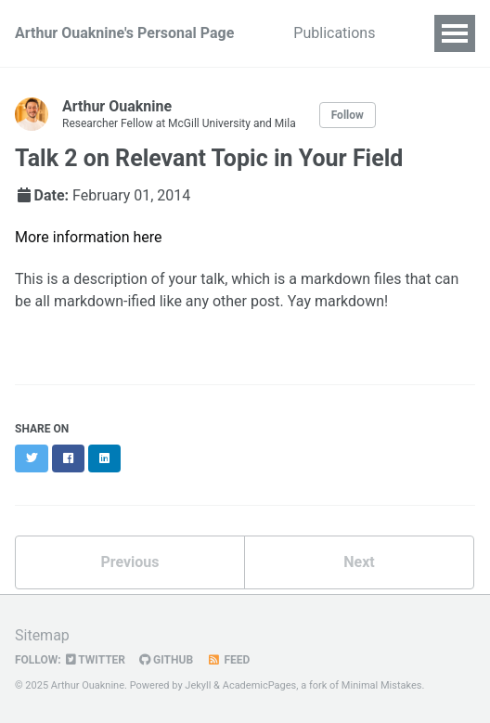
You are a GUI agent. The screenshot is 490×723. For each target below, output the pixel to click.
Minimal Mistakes (382, 685)
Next (358, 562)
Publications (334, 33)
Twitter (95, 659)
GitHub (166, 659)
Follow (347, 115)
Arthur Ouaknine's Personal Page (124, 33)
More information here (88, 237)
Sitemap (42, 635)
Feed (228, 659)
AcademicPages (260, 685)
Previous (129, 562)
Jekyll (198, 685)
